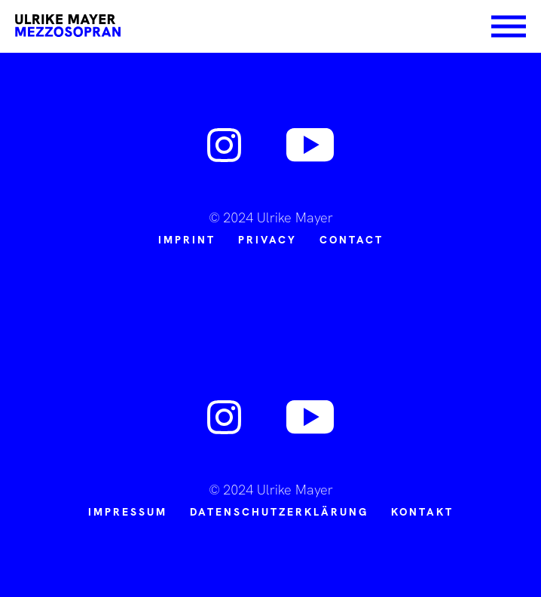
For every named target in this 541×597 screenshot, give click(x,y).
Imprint (186, 239)
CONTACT (351, 239)
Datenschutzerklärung (279, 512)
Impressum (127, 512)
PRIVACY (267, 239)
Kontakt (422, 512)
